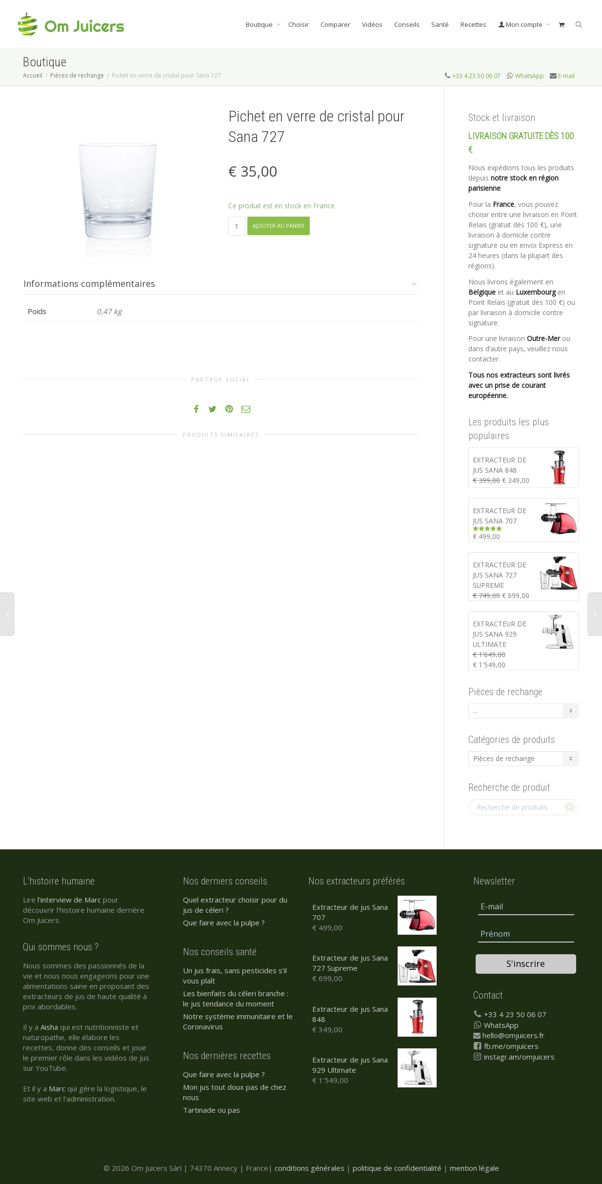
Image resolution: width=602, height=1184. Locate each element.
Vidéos (372, 24)
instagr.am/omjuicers (519, 1057)
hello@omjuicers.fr (513, 1035)
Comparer (335, 24)
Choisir (298, 24)
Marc (57, 1088)
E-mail (566, 76)
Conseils (407, 24)
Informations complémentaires (89, 283)
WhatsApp (529, 76)
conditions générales (309, 1168)
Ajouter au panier (278, 225)
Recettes (473, 24)
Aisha (49, 1027)
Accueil (32, 75)
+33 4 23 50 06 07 (476, 76)
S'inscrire (525, 963)
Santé (440, 24)
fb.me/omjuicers (511, 1046)
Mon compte (521, 24)
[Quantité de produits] (236, 226)
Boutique (260, 24)
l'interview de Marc (69, 899)
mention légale (474, 1168)
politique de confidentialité (397, 1168)
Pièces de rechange (77, 75)
